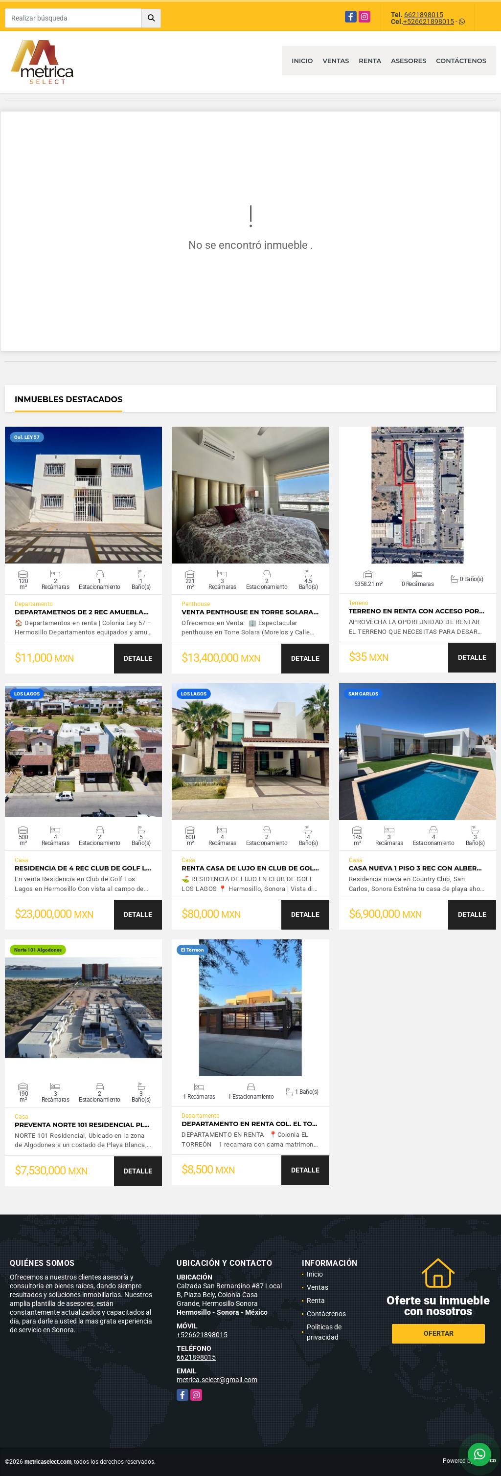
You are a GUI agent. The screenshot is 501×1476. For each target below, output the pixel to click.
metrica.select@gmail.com (217, 1380)
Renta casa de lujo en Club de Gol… (250, 868)
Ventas (336, 61)
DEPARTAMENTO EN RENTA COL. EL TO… (249, 1124)
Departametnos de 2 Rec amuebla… (82, 612)
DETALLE (138, 658)
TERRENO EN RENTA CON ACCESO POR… (416, 611)
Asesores (408, 61)
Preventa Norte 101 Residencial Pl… (82, 1125)
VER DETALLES (83, 495)
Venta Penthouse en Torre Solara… (250, 612)
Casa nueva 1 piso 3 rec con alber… (415, 868)
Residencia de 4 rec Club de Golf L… (83, 868)
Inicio (302, 61)
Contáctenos (461, 61)
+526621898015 (428, 21)
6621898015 (423, 15)
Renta (370, 61)
